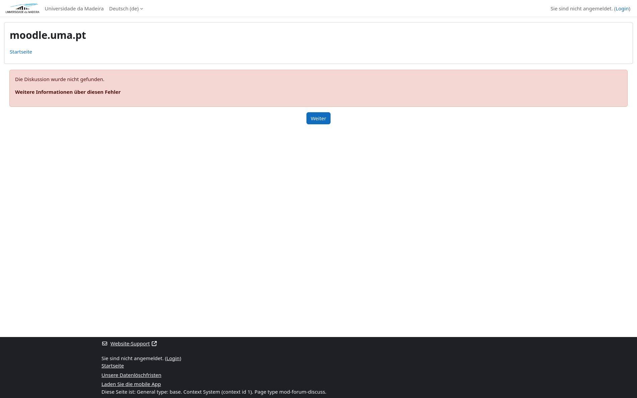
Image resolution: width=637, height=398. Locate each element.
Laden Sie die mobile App (131, 384)
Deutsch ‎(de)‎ (124, 8)
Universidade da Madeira (74, 8)
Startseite (21, 51)
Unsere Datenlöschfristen (131, 375)
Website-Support (129, 343)
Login (622, 8)
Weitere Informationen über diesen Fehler (68, 91)
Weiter (318, 118)
